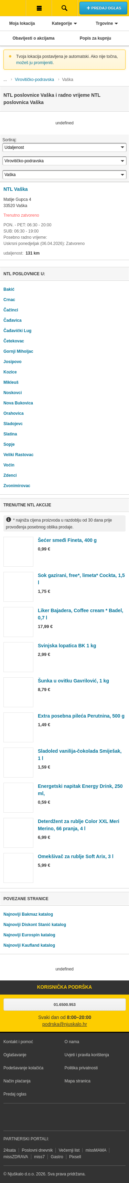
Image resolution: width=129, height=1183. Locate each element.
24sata (9, 1150)
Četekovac (13, 341)
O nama (72, 1041)
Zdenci (10, 475)
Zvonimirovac (16, 485)
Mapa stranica (77, 1081)
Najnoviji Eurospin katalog (29, 935)
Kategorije (62, 23)
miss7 (39, 1156)
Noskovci (12, 392)
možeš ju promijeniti (34, 62)
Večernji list (69, 1150)
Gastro (57, 1156)
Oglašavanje (14, 1054)
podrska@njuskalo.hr (64, 1024)
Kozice (10, 372)
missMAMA (96, 1150)
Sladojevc (13, 423)
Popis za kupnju (95, 38)
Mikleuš (11, 382)
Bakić (8, 289)
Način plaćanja (17, 1081)
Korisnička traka (39, 8)
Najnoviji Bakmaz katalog (28, 914)
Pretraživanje (64, 8)
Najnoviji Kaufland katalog (29, 945)
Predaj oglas (14, 1094)
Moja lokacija (22, 23)
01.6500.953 (65, 1004)
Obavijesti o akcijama (33, 38)
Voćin (8, 465)
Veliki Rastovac (18, 454)
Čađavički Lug (17, 330)
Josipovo (12, 361)
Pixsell (75, 1156)
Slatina (10, 434)
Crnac (9, 299)
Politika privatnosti (81, 1068)
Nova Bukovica (18, 403)
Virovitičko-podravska (34, 79)
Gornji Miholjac (18, 351)
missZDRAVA (15, 1156)
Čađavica (12, 320)
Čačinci (10, 310)
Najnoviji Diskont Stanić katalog (34, 924)
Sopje (9, 444)
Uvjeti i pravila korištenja (87, 1054)
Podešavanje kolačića (23, 1068)
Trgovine (104, 23)
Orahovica (13, 413)
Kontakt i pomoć (18, 1041)
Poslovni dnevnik (37, 1150)
